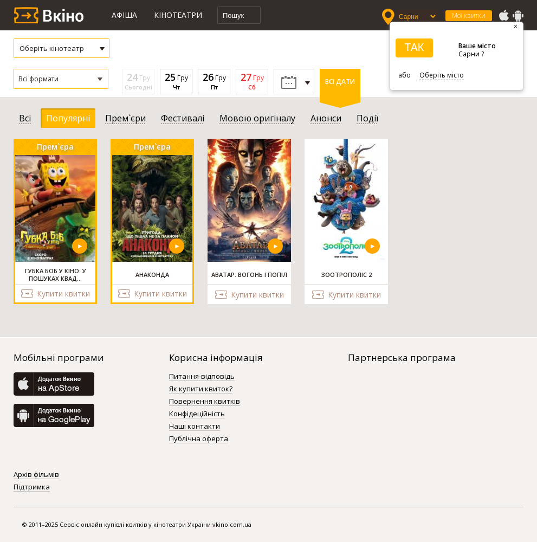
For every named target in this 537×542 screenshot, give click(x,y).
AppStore (503, 16)
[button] (61, 79)
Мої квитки (469, 15)
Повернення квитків (204, 401)
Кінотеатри (178, 15)
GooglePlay (518, 16)
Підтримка (32, 487)
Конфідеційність (197, 414)
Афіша (124, 15)
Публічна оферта (198, 439)
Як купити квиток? (200, 389)
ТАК (414, 47)
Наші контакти (194, 426)
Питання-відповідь (202, 376)
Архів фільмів (36, 474)
